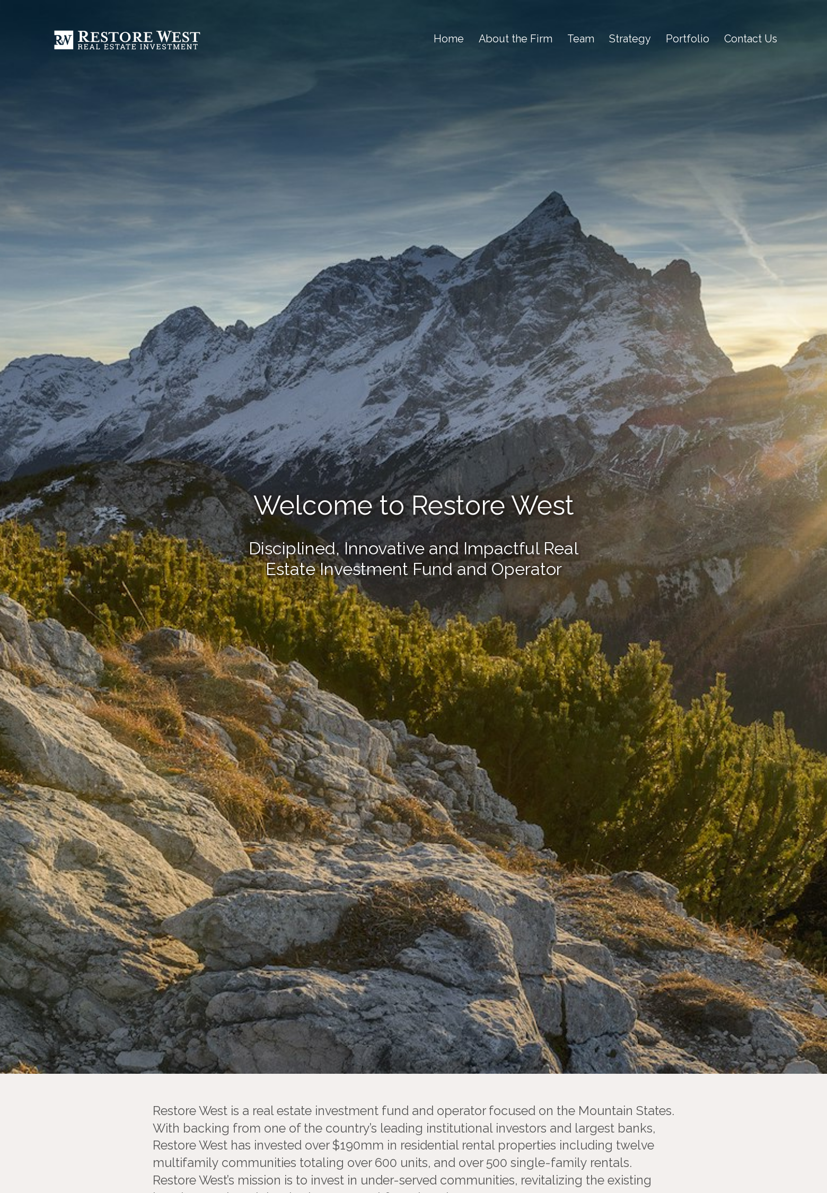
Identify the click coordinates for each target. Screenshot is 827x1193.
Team (580, 38)
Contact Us (750, 38)
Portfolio (687, 38)
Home (449, 38)
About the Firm (515, 38)
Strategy (630, 38)
